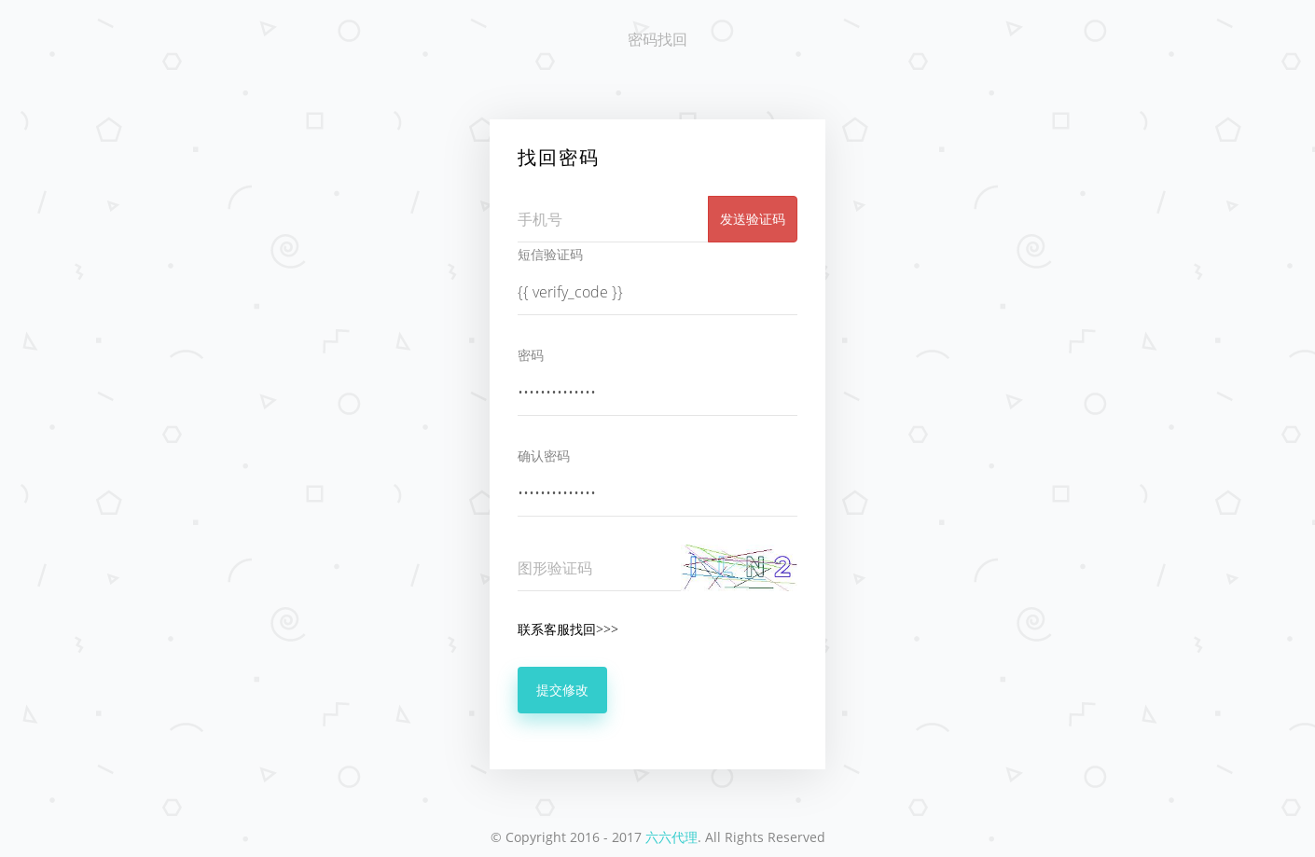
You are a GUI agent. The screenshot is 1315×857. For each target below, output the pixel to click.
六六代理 (671, 837)
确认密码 (544, 455)
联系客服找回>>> (568, 629)
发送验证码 (752, 219)
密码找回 (657, 39)
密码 (531, 355)
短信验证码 (550, 254)
